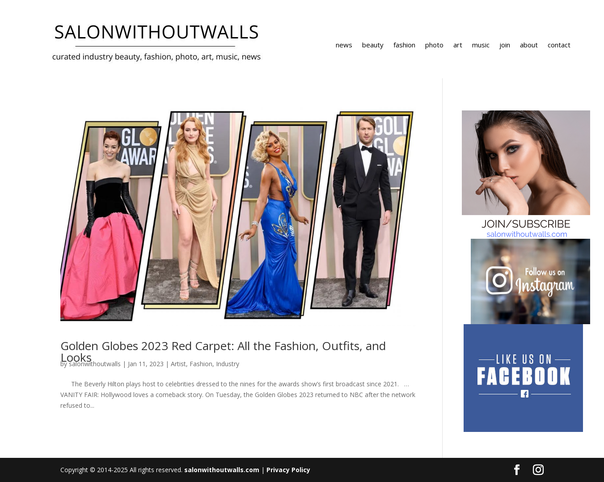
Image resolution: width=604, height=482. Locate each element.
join (504, 45)
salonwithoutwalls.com (221, 469)
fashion (404, 45)
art (457, 45)
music (481, 45)
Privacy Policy (288, 469)
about (529, 45)
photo (434, 45)
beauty (373, 45)
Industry (227, 363)
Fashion (201, 363)
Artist (178, 363)
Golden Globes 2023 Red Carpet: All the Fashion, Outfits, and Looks (223, 351)
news (344, 45)
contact (559, 45)
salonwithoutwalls (95, 363)
